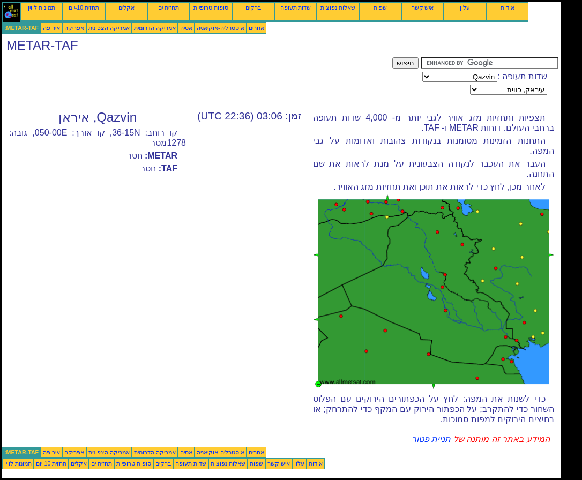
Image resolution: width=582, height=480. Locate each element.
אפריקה (74, 28)
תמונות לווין (41, 7)
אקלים (126, 7)
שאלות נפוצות (337, 7)
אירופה (51, 28)
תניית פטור (431, 439)
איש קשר (423, 7)
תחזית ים (168, 7)
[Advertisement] (197, 81)
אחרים (256, 28)
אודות (507, 7)
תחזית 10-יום (84, 7)
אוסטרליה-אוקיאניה (220, 28)
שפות (380, 7)
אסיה (186, 28)
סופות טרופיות (210, 7)
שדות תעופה (295, 7)
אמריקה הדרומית (155, 28)
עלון (465, 7)
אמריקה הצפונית (109, 28)
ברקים (253, 7)
